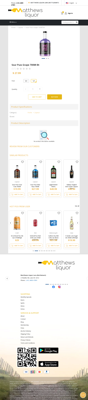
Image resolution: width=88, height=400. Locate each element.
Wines (22, 306)
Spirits (22, 303)
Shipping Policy (25, 334)
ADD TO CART (39, 96)
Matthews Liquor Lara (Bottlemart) (45, 3)
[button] (43, 58)
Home (13, 27)
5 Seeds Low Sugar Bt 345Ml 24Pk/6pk (71, 236)
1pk (34, 81)
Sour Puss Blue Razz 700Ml (35, 185)
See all (77, 206)
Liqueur (20, 27)
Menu (13, 22)
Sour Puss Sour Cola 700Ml (17, 185)
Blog (22, 322)
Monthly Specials (26, 297)
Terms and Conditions (28, 343)
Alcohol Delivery (26, 331)
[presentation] (10, 223)
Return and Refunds (27, 337)
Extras (23, 309)
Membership (25, 325)
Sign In (70, 13)
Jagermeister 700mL (53, 185)
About (22, 316)
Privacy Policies (25, 340)
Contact (23, 319)
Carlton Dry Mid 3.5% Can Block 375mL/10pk (53, 236)
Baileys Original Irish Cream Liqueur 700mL (71, 185)
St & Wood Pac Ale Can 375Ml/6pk (17, 236)
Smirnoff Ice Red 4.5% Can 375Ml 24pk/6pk (35, 236)
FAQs (22, 328)
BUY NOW (54, 97)
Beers (22, 300)
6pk (26, 81)
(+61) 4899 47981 (31, 280)
